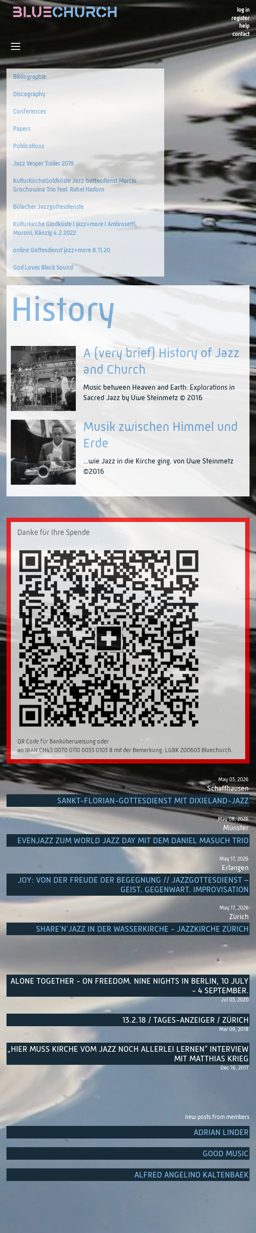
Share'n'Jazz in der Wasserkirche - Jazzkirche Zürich (142, 929)
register (240, 18)
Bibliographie (29, 77)
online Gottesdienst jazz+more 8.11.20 (61, 251)
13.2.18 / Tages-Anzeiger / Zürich (185, 1020)
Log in (243, 10)
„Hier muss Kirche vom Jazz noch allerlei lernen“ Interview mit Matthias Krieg (128, 1054)
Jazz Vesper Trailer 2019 (43, 164)
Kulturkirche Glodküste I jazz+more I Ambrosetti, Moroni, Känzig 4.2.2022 (75, 229)
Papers (21, 129)
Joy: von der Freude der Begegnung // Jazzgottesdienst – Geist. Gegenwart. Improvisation (133, 885)
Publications (28, 147)
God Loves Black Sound (43, 268)
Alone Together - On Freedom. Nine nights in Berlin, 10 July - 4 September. (129, 986)
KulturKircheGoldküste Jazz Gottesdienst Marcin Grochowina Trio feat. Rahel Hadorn (74, 185)
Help (244, 26)
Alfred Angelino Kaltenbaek (191, 1175)
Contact (241, 34)
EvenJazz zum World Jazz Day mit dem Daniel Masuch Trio (133, 841)
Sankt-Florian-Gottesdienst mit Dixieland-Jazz (153, 801)
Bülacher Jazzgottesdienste (48, 207)
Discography (29, 94)
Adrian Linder (221, 1133)
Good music (226, 1154)
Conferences (29, 112)
